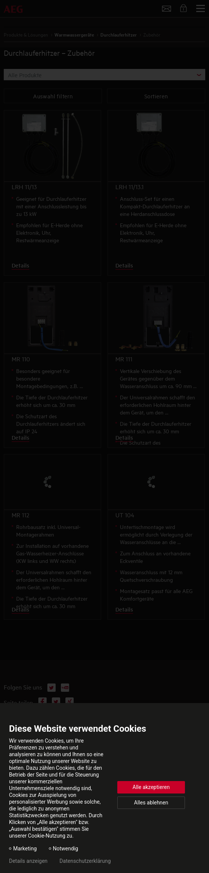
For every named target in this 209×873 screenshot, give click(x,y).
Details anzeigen (28, 861)
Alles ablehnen (151, 803)
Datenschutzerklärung (85, 861)
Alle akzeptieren (151, 787)
